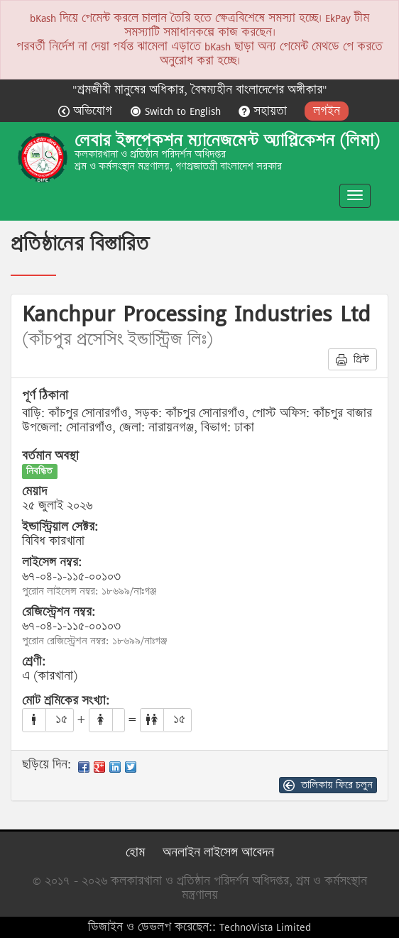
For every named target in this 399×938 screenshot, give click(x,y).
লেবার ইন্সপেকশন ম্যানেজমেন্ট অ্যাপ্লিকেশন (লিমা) (227, 140)
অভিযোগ (87, 111)
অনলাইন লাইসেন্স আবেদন (218, 852)
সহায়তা (264, 111)
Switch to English (177, 111)
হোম (135, 852)
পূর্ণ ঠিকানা (45, 396)
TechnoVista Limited (265, 927)
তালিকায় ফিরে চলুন (328, 784)
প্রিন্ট (352, 359)
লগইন (326, 111)
